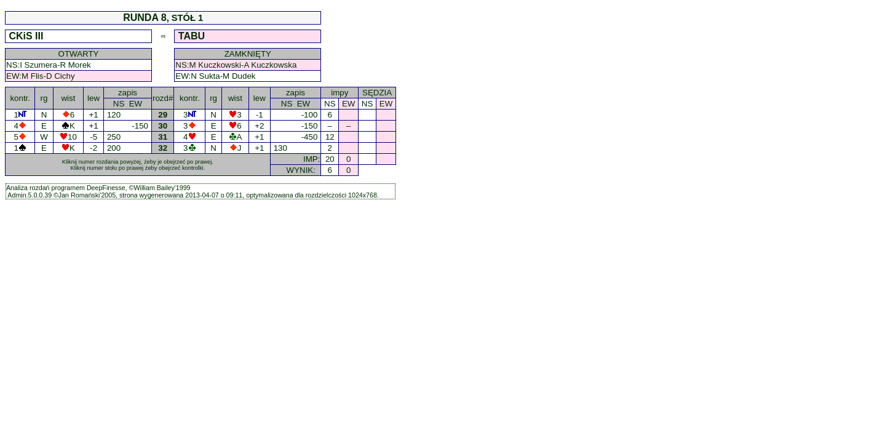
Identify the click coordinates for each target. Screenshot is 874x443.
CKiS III (26, 36)
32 (163, 148)
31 (163, 137)
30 (163, 125)
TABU (192, 36)
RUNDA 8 (145, 17)
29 (163, 114)
